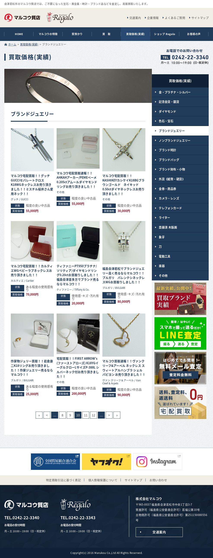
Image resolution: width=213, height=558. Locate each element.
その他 (163, 275)
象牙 (162, 237)
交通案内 (135, 18)
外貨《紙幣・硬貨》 (172, 179)
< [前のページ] (47, 415)
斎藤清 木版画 (168, 227)
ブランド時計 (167, 150)
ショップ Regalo (164, 34)
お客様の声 (194, 34)
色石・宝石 (166, 121)
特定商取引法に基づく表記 (63, 480)
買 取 (106, 34)
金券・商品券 (167, 188)
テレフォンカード (170, 208)
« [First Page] (39, 415)
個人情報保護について (102, 480)
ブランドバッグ (169, 159)
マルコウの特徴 (48, 34)
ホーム (12, 44)
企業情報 (153, 18)
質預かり (77, 34)
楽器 (162, 266)
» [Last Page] (117, 415)
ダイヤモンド (167, 111)
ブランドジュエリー (172, 130)
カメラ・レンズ (169, 198)
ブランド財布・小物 (172, 169)
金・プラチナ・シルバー (175, 92)
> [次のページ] (109, 415)
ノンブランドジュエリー (175, 140)
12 (93, 415)
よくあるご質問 (175, 18)
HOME (19, 34)
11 (86, 415)
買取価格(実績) (135, 34)
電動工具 (164, 256)
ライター (164, 217)
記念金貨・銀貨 (169, 101)
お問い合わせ (158, 480)
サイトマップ (200, 18)
